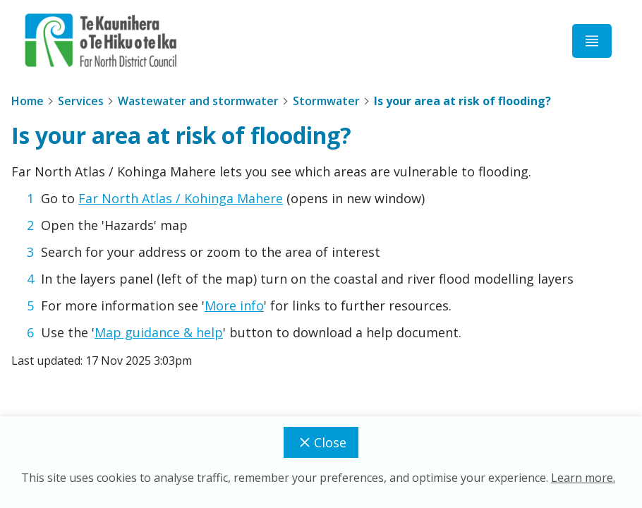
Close (321, 442)
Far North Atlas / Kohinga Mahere (180, 198)
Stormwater (326, 101)
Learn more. (583, 477)
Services (81, 101)
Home (27, 101)
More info (234, 305)
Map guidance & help (159, 332)
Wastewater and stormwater (198, 101)
